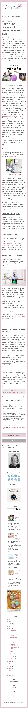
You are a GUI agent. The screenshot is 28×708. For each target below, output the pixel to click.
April (11, 651)
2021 (10, 661)
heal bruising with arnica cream (12, 116)
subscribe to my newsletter (15, 423)
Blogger (14, 704)
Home (14, 396)
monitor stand (6, 245)
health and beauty (10, 392)
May (11, 642)
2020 (10, 663)
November (13, 633)
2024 (10, 624)
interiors (17, 392)
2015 (10, 675)
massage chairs (6, 363)
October (12, 635)
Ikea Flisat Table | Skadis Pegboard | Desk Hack (17, 573)
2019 (10, 666)
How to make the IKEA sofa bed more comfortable (18, 536)
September (13, 637)
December (13, 630)
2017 (10, 670)
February (12, 656)
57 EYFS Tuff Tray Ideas (17, 517)
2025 (10, 621)
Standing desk (12, 156)
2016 (10, 673)
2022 (10, 628)
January (12, 658)
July (11, 640)
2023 (10, 626)
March (12, 654)
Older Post (23, 396)
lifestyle (21, 392)
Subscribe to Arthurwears (14, 435)
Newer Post (5, 396)
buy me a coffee (12, 425)
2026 (10, 619)
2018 (10, 668)
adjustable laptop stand (13, 243)
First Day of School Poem (18, 556)
